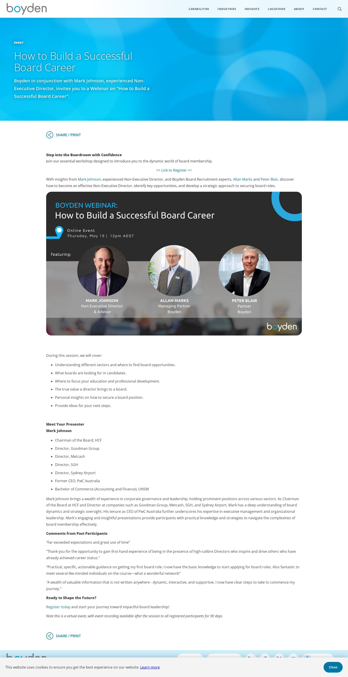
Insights (252, 9)
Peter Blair (269, 179)
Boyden (26, 9)
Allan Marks (242, 179)
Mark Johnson (89, 179)
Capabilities (199, 9)
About (299, 9)
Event (19, 43)
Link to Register (174, 170)
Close (333, 667)
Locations (276, 9)
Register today (58, 606)
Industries (227, 9)
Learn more (150, 667)
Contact (320, 9)
